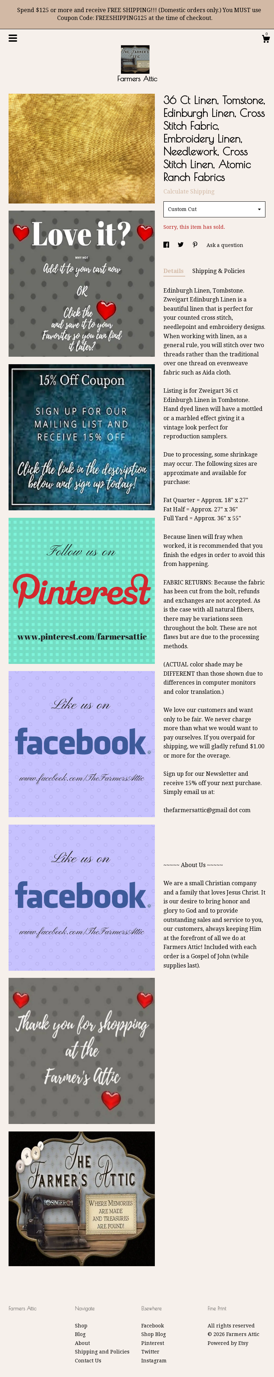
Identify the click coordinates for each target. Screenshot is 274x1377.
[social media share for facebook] (167, 245)
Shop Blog (153, 1334)
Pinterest (152, 1343)
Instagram (154, 1360)
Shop (81, 1326)
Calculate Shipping (188, 191)
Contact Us (88, 1360)
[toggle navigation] (13, 38)
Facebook (152, 1326)
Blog (80, 1334)
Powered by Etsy (228, 1343)
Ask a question (225, 245)
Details (174, 271)
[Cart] (266, 40)
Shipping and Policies (102, 1352)
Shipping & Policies (218, 271)
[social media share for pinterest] (195, 245)
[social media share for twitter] (181, 245)
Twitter (150, 1352)
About (82, 1343)
